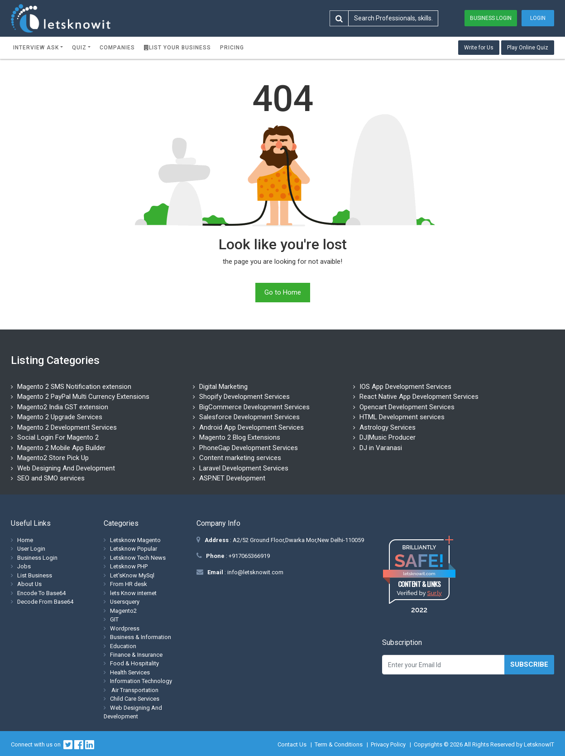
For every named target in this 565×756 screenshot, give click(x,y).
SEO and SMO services (51, 478)
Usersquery (124, 601)
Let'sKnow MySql (132, 575)
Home (25, 540)
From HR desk (128, 584)
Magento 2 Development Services (67, 427)
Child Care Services (134, 698)
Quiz (79, 47)
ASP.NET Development (232, 478)
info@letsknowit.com (254, 572)
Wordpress (124, 628)
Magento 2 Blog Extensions (239, 437)
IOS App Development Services (405, 387)
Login (538, 18)
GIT (114, 619)
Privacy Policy (388, 744)
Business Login (491, 18)
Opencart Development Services (407, 407)
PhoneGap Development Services (248, 448)
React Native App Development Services (419, 397)
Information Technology (141, 681)
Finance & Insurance (136, 654)
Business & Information (140, 637)
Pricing (232, 47)
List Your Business (177, 47)
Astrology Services (387, 427)
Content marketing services (240, 458)
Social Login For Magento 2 (58, 437)
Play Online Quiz (527, 47)
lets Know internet (133, 593)
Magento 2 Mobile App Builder (61, 448)
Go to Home (282, 292)
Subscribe (529, 664)
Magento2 (123, 610)
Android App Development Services (251, 427)
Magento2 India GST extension (62, 407)
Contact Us (292, 744)
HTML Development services (402, 417)
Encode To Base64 (41, 593)
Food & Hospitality (134, 663)
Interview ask (36, 47)
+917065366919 (248, 555)
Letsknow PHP (129, 566)
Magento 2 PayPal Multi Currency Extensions (83, 397)
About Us (29, 584)
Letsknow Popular (133, 548)
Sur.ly (434, 593)
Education (123, 646)
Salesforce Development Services (249, 417)
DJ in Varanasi (380, 448)
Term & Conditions (339, 744)
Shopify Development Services (244, 397)
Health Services (130, 672)
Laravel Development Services (243, 468)
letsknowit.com (419, 573)
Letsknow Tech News (138, 557)
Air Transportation (134, 690)
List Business (34, 575)
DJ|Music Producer (387, 437)
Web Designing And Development (66, 468)
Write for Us (478, 47)
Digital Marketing (223, 387)
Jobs (24, 566)
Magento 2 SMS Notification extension (74, 387)
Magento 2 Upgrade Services (59, 417)
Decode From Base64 (45, 601)
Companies (117, 47)
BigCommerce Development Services (254, 407)
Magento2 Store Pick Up (53, 458)
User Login (31, 548)
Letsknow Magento (135, 540)
